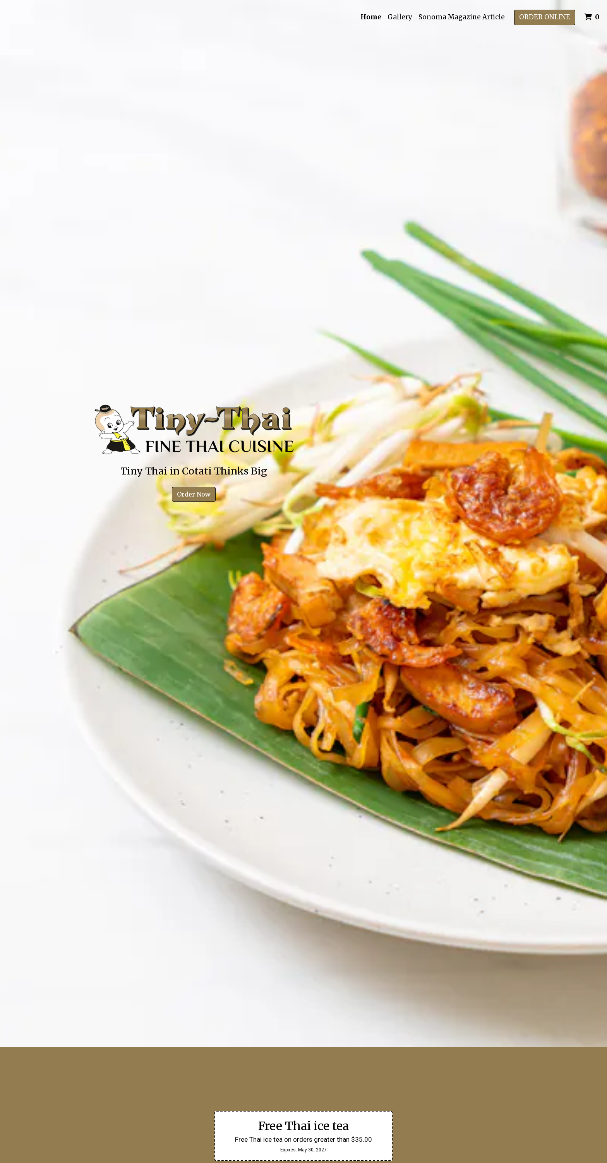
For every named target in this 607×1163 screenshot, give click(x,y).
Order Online (544, 17)
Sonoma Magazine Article (461, 17)
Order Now (194, 494)
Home (370, 17)
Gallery (400, 17)
